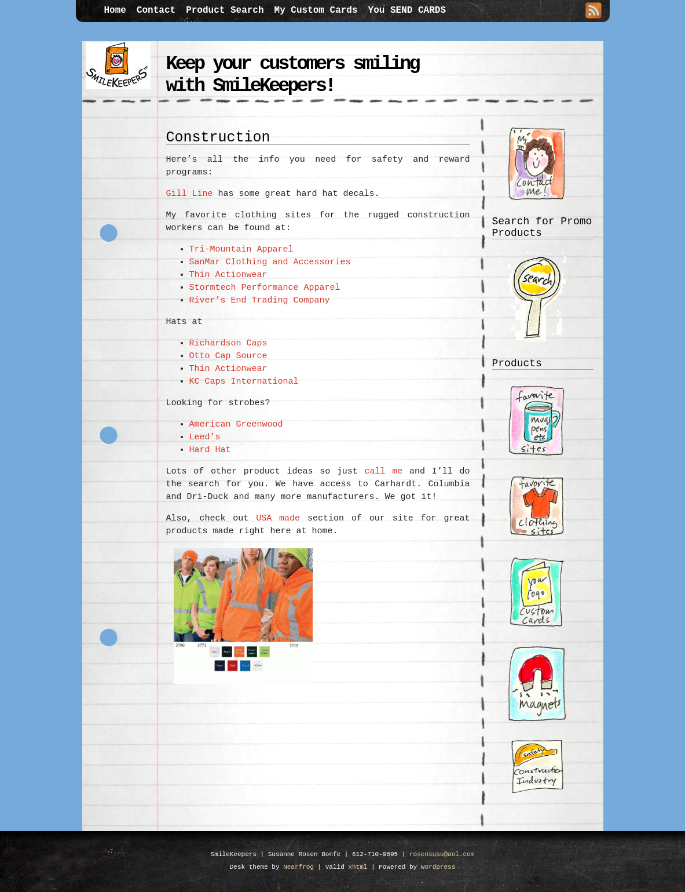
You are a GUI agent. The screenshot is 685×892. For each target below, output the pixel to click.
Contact (156, 10)
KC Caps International (244, 382)
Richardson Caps (228, 343)
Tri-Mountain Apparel (241, 249)
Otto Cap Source (228, 356)
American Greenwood (236, 424)
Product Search (224, 10)
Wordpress (438, 867)
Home (115, 10)
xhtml (357, 867)
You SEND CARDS (407, 10)
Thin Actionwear (228, 275)
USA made (278, 518)
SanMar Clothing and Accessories (270, 262)
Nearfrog (298, 867)
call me (384, 471)
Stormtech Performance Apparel (264, 288)
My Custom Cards (316, 10)
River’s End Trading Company (259, 300)
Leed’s (205, 437)
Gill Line (189, 194)
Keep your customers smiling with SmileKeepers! (292, 75)
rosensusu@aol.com (441, 854)
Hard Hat (210, 450)
